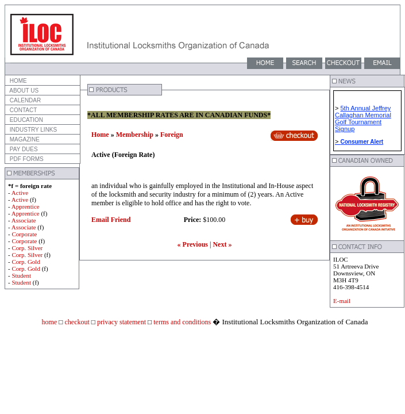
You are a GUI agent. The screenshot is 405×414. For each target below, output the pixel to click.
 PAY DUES (23, 149)
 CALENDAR (24, 100)
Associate (23, 220)
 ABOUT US (23, 90)
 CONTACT (22, 110)
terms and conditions (181, 322)
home (49, 322)
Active (19, 192)
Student (21, 275)
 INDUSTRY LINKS (32, 129)
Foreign (171, 135)
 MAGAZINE (24, 139)
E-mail (341, 300)
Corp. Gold (25, 261)
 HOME (17, 81)
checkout (76, 322)
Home (100, 135)
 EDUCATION (25, 120)
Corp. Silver (27, 247)
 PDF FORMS (26, 159)
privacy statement (120, 322)
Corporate (24, 234)
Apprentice (25, 206)
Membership (134, 135)
